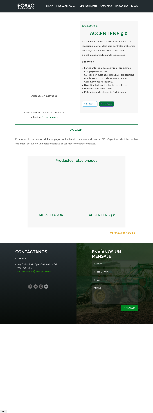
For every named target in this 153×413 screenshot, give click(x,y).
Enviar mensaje (50, 117)
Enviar (129, 308)
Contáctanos (106, 104)
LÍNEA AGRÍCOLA (65, 6)
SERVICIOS (106, 6)
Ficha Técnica (89, 104)
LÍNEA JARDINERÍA (87, 6)
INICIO (49, 6)
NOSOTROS (121, 6)
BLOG (134, 6)
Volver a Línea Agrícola (122, 232)
